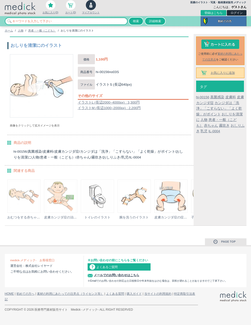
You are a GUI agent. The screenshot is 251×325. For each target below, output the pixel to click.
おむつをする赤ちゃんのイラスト (31, 217)
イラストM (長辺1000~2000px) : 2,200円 (109, 108)
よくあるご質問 (107, 267)
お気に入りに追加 (223, 73)
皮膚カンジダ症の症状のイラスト (178, 217)
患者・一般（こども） (42, 30)
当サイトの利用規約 (157, 294)
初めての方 (225, 21)
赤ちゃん (211, 125)
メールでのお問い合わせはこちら (116, 275)
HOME (9, 294)
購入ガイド (134, 294)
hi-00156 (202, 97)
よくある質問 (115, 294)
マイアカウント (91, 12)
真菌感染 (217, 97)
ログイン (237, 13)
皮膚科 (230, 97)
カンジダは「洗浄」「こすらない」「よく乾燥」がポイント (219, 108)
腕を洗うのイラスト (134, 217)
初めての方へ (25, 294)
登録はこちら (213, 13)
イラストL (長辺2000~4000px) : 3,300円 (109, 102)
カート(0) (70, 12)
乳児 (203, 131)
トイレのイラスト (97, 217)
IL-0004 (214, 131)
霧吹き (224, 125)
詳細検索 (155, 21)
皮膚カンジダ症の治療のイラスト (68, 217)
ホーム (9, 30)
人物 (20, 30)
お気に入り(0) (50, 12)
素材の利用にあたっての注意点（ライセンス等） (70, 294)
